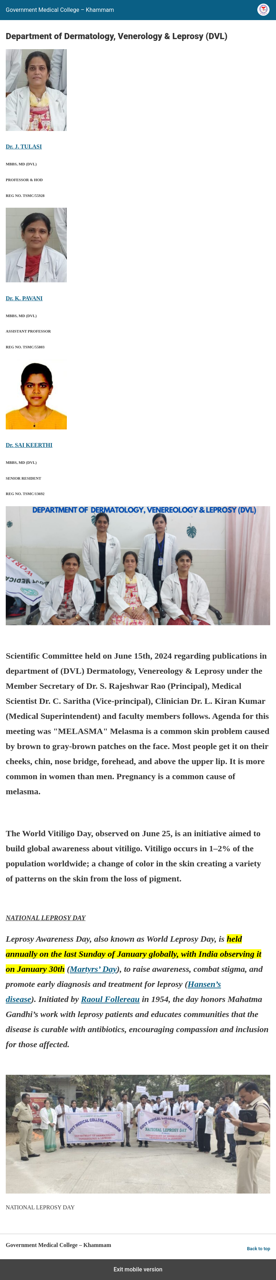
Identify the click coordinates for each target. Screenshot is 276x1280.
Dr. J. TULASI (24, 146)
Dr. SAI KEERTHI (29, 445)
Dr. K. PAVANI (24, 298)
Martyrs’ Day (93, 969)
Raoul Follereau (110, 999)
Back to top (258, 1248)
